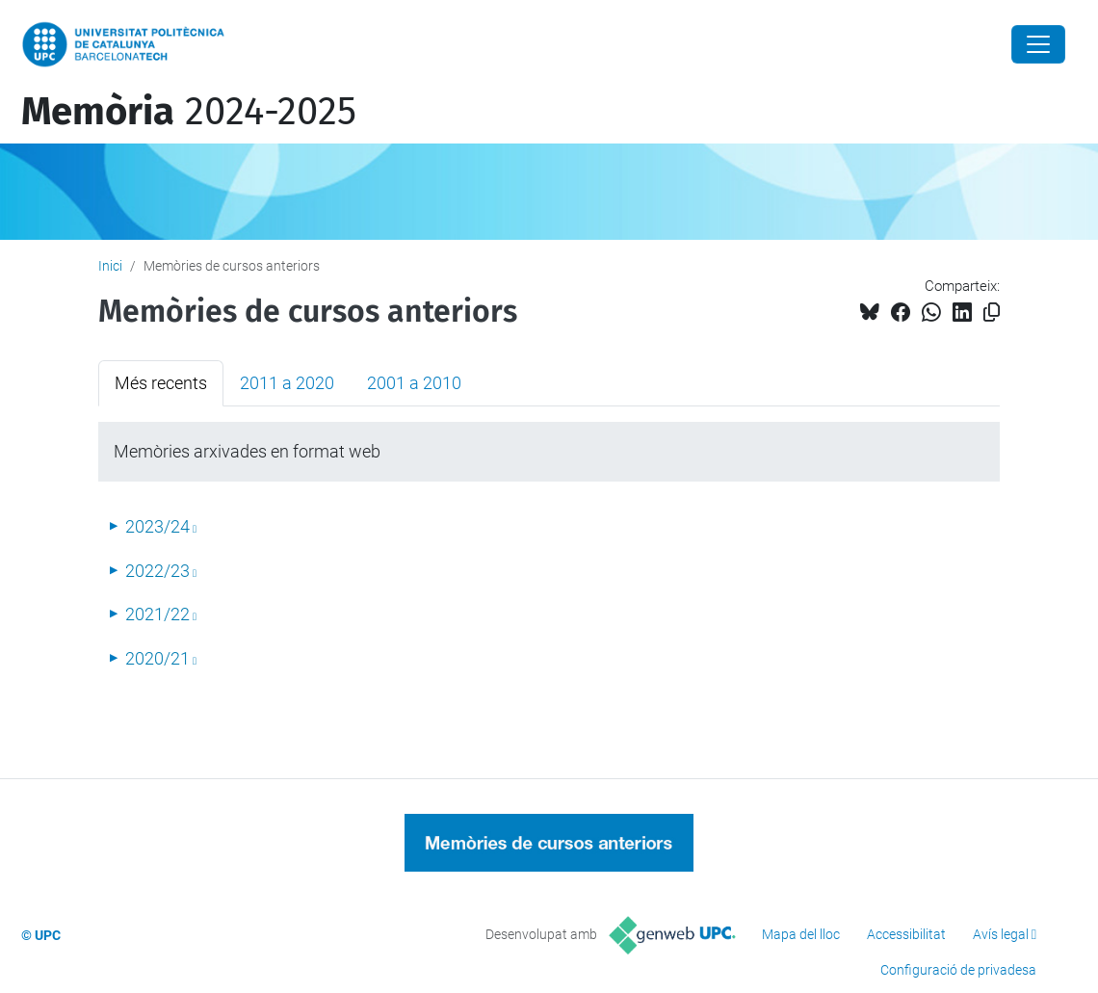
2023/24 (157, 526)
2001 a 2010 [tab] (414, 383)
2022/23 (157, 571)
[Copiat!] (991, 312)
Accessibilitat (906, 934)
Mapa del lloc (801, 934)
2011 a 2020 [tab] (287, 383)
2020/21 (157, 658)
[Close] (1038, 44)
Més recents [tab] (161, 383)
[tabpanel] (549, 551)
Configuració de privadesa (958, 970)
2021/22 (157, 614)
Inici (110, 266)
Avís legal (1001, 934)
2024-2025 (188, 112)
